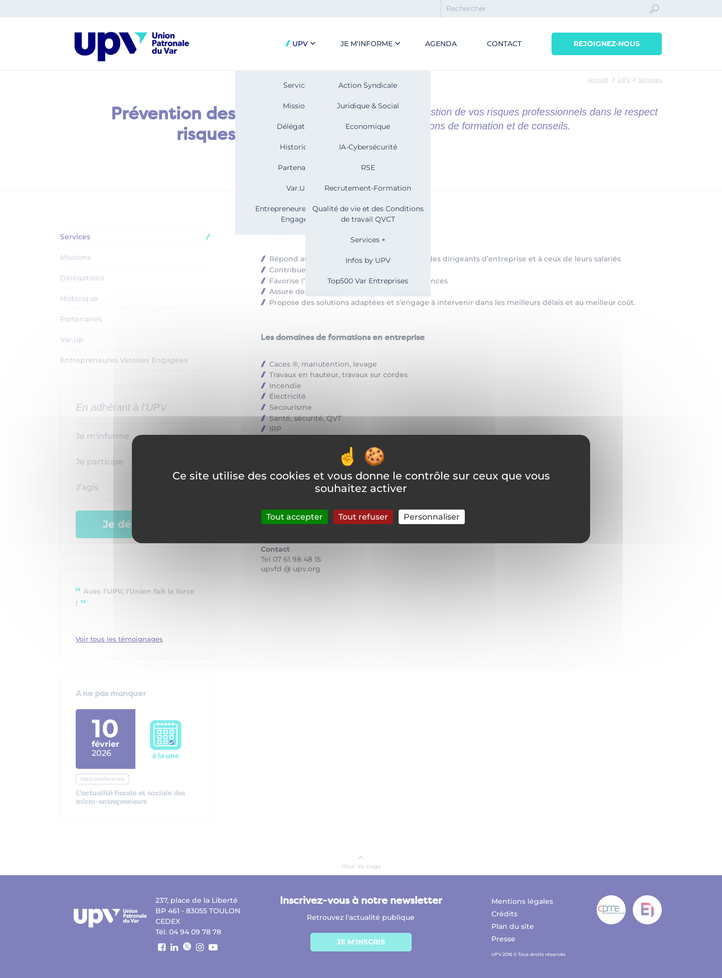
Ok (654, 18)
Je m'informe (366, 43)
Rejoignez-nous (607, 43)
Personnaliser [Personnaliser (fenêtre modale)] (432, 517)
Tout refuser (363, 517)
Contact (504, 43)
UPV (299, 43)
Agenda (441, 43)
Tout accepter (294, 517)
